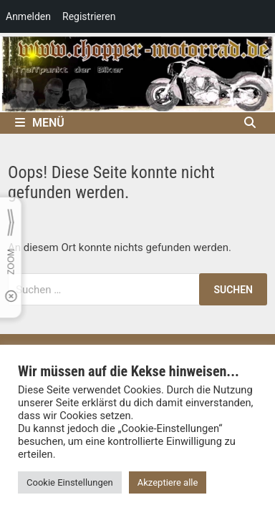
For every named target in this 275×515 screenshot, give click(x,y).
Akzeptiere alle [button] (168, 482)
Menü (39, 122)
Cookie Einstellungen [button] (69, 482)
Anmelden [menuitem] (28, 16)
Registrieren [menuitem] (88, 16)
